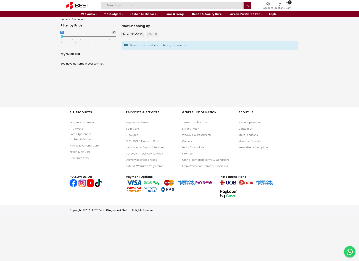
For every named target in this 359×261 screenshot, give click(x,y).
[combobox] (173, 5)
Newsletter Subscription (253, 147)
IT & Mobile (76, 128)
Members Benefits (250, 141)
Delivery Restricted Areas (141, 160)
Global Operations (250, 122)
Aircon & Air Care (80, 152)
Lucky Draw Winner (193, 147)
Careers (187, 141)
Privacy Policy (190, 128)
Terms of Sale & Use (194, 122)
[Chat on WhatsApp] (349, 251)
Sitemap (187, 153)
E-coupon (132, 135)
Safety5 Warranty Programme (144, 166)
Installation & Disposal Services (145, 147)
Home (64, 19)
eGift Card (132, 128)
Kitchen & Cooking (81, 139)
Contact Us (246, 128)
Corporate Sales (79, 158)
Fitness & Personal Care (84, 145)
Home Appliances (80, 134)
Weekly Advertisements (197, 135)
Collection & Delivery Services (144, 153)
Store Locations (248, 135)
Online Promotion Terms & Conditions (205, 160)
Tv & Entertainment (82, 122)
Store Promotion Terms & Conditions (205, 166)
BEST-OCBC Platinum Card (142, 141)
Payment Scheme (137, 122)
